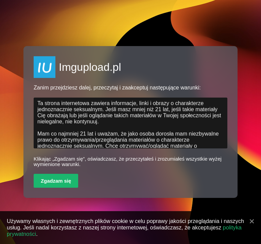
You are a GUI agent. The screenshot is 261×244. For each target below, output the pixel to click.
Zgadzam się (56, 181)
